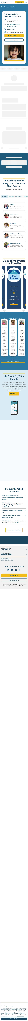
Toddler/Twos (14, 214)
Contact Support (14, 580)
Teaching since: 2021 (12, 354)
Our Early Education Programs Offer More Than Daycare (14, 183)
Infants (12, 204)
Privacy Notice (6, 585)
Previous (4, 311)
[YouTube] (16, 570)
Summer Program (15, 243)
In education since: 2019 (4, 354)
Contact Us (19, 2)
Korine (13, 327)
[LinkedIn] (12, 570)
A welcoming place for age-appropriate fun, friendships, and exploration (16, 247)
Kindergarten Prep (15, 234)
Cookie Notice (12, 585)
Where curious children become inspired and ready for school (17, 227)
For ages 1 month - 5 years (14, 189)
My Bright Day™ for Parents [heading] (14, 377)
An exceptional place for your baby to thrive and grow (17, 207)
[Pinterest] (19, 570)
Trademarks (14, 587)
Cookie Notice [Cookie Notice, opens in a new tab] (20, 1016)
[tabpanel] (14, 287)
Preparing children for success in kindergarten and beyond (17, 236)
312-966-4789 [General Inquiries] (10, 29)
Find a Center (14, 575)
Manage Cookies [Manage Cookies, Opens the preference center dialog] (14, 1018)
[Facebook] (8, 570)
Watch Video (14, 393)
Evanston (6, 6)
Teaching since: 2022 (21, 354)
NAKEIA (4, 327)
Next (23, 311)
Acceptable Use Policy (20, 585)
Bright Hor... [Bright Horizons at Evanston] (13, 6)
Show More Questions (14, 530)
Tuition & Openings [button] (14, 35)
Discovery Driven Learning (15, 196)
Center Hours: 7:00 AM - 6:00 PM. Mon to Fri (14, 20)
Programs (4, 196)
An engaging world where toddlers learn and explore (16, 216)
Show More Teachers (13, 361)
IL (1, 6)
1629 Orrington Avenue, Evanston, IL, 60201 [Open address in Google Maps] (13, 25)
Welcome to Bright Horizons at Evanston (12, 15)
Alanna (21, 327)
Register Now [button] (14, 40)
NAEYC (15, 32)
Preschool (13, 223)
